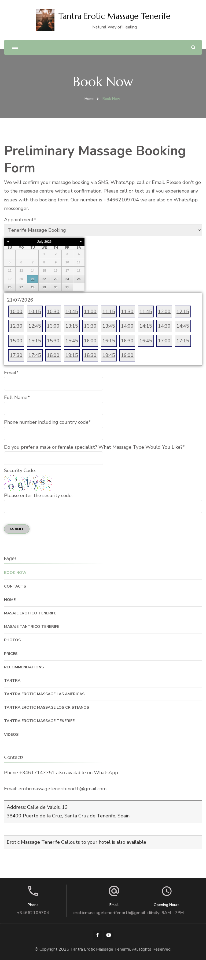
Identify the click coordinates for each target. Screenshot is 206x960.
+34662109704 (33, 913)
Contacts (15, 586)
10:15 (34, 311)
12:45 (34, 326)
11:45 (145, 311)
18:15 (71, 355)
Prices (10, 653)
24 (67, 279)
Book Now (15, 572)
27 (21, 287)
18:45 (108, 355)
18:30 (90, 355)
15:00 (16, 341)
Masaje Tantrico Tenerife (31, 626)
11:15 (108, 311)
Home (10, 599)
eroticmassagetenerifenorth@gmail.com (114, 913)
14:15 (145, 326)
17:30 (16, 355)
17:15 (182, 341)
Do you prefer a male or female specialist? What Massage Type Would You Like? (94, 447)
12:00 (164, 311)
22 (44, 279)
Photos (12, 640)
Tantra (12, 680)
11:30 (127, 311)
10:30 (53, 311)
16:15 (108, 341)
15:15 (34, 341)
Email (11, 372)
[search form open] (193, 47)
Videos (11, 734)
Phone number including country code (47, 422)
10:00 (16, 311)
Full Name (17, 397)
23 (55, 279)
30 (55, 287)
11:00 (90, 311)
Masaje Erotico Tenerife (30, 613)
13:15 (71, 326)
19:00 (127, 355)
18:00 (53, 355)
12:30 (16, 326)
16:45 (145, 341)
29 (44, 287)
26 (9, 287)
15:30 (53, 341)
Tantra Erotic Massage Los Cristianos (46, 707)
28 (32, 287)
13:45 (108, 326)
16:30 (127, 341)
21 (32, 279)
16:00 (90, 341)
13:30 (90, 326)
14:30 (164, 326)
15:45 (71, 341)
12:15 (182, 311)
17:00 (164, 341)
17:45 (34, 355)
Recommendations (24, 667)
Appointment (20, 219)
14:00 (127, 326)
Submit (17, 529)
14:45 (182, 326)
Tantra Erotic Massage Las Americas (44, 694)
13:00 (53, 326)
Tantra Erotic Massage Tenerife (114, 16)
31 (67, 287)
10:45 (71, 311)
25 (78, 279)
